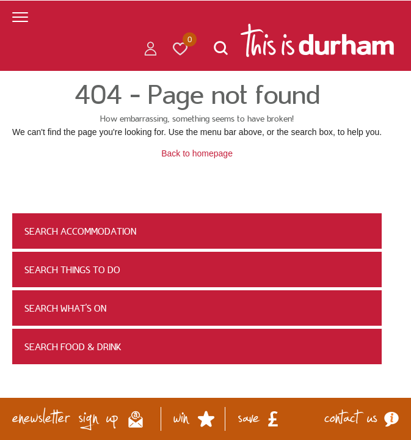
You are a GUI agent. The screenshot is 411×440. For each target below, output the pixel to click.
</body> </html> (205, 220)
